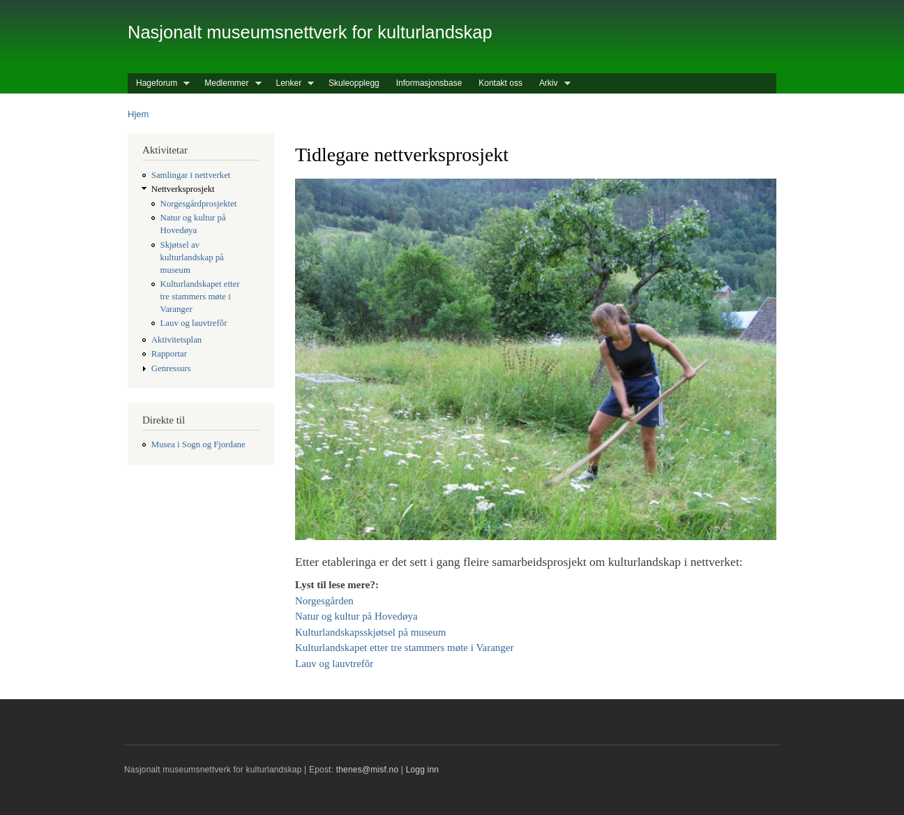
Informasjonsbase (429, 83)
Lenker (291, 83)
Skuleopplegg (354, 83)
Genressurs (171, 368)
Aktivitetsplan (176, 340)
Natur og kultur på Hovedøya (356, 616)
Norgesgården (324, 600)
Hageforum (159, 83)
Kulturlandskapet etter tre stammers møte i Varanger (200, 296)
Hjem (138, 114)
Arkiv (551, 83)
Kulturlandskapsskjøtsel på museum (370, 632)
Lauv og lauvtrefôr (193, 323)
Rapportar (169, 354)
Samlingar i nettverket (191, 175)
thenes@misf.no (367, 770)
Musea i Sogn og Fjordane (198, 444)
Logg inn (422, 770)
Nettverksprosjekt (183, 189)
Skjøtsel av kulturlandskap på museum (192, 257)
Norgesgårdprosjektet (198, 204)
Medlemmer (228, 83)
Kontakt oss (500, 83)
